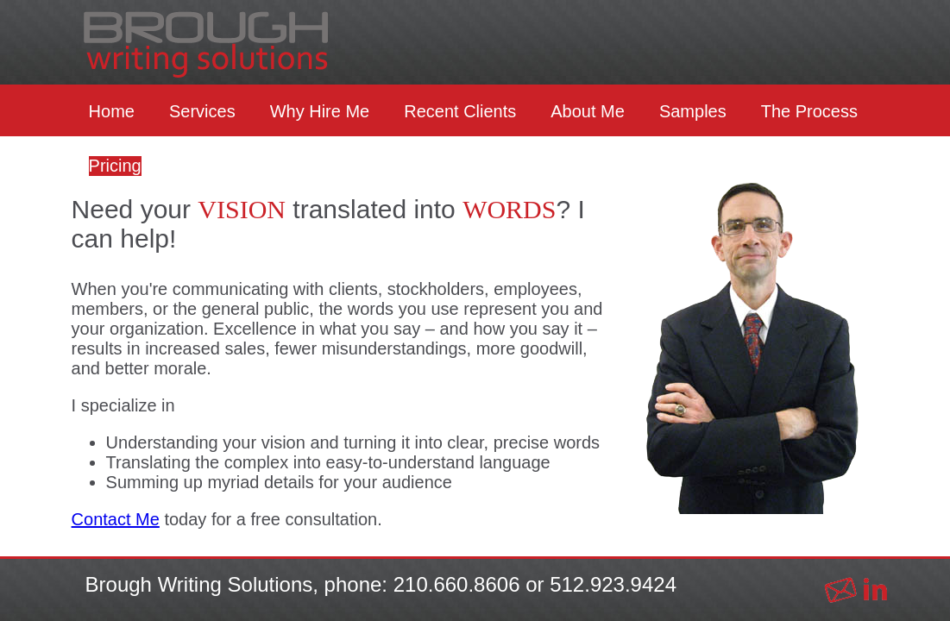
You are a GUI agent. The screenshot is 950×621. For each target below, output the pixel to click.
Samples (693, 111)
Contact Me (116, 519)
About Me (587, 111)
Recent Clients (460, 111)
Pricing (115, 165)
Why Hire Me (320, 111)
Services (202, 111)
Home (112, 111)
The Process (809, 111)
